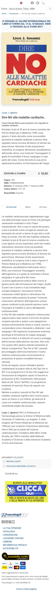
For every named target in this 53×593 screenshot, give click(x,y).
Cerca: (4, 8)
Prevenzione (13, 14)
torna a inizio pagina (26, 589)
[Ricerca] (50, 9)
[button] (20, 3)
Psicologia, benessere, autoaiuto (21, 466)
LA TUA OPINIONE (12, 528)
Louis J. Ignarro (9, 112)
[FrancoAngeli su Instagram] (9, 522)
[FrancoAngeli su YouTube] (13, 522)
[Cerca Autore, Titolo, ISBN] (28, 9)
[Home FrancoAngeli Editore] (9, 3)
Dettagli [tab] (43, 207)
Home (4, 14)
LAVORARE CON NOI (13, 538)
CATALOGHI (9, 531)
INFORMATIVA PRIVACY (15, 545)
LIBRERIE (7, 541)
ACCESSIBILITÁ (10, 548)
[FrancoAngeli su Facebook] (3, 522)
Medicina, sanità (13, 461)
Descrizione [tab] (11, 207)
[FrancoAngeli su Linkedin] (6, 522)
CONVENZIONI (10, 535)
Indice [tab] (28, 207)
